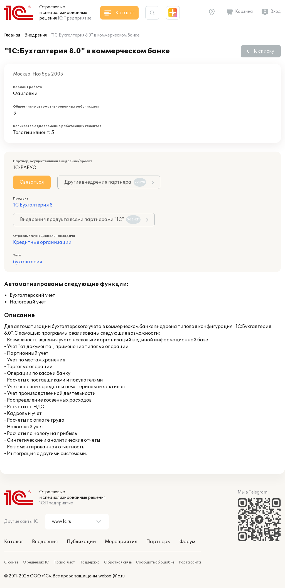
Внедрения (35, 35)
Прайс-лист (64, 562)
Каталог (13, 542)
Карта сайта (190, 562)
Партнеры (158, 542)
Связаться (32, 182)
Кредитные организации (42, 242)
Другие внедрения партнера (105, 182)
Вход (276, 11)
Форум (187, 542)
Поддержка (89, 562)
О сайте (11, 562)
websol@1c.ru (112, 576)
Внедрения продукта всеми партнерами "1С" (80, 219)
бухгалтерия (27, 262)
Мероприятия (121, 542)
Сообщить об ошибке (155, 562)
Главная (12, 35)
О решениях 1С (36, 562)
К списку (264, 51)
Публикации (81, 542)
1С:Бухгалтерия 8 (33, 205)
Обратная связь (118, 562)
